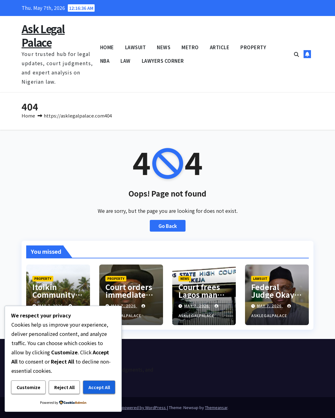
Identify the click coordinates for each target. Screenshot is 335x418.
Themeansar (216, 407)
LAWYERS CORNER (163, 61)
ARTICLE (220, 47)
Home (28, 115)
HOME (107, 47)
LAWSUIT (135, 47)
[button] (296, 54)
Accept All (99, 387)
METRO (190, 47)
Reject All (64, 387)
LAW (126, 61)
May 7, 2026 (124, 305)
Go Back (167, 225)
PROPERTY (253, 47)
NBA (105, 61)
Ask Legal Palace (43, 35)
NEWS (163, 47)
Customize (28, 387)
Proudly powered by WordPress (137, 407)
